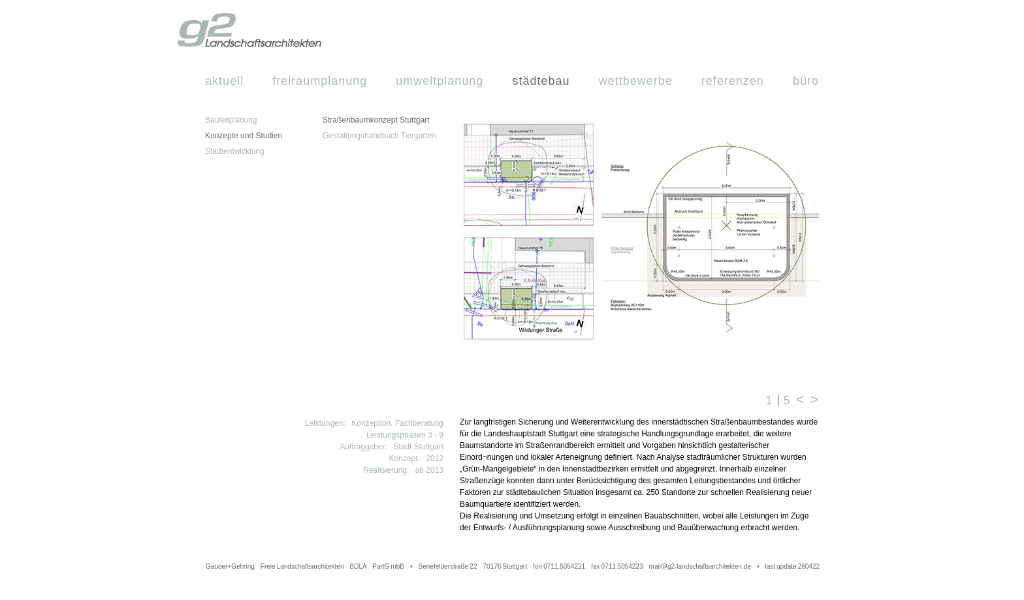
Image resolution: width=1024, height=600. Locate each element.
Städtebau (540, 80)
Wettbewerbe (636, 80)
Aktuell (224, 80)
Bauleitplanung (231, 120)
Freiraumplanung (319, 80)
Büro (806, 80)
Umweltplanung (439, 80)
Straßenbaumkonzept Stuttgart (376, 120)
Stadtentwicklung (234, 151)
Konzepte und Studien (243, 135)
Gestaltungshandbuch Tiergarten (379, 135)
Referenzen (732, 80)
